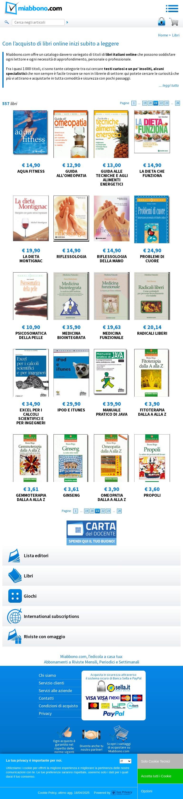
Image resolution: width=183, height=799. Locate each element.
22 (161, 103)
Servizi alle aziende (55, 690)
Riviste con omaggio (44, 636)
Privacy (45, 713)
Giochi (30, 596)
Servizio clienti (51, 683)
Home (163, 35)
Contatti (46, 698)
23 (166, 103)
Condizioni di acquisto (58, 705)
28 (177, 103)
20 (150, 103)
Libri (28, 576)
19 (144, 103)
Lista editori (36, 555)
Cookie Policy (47, 792)
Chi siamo (47, 675)
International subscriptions (51, 616)
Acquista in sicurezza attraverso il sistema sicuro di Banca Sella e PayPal (113, 695)
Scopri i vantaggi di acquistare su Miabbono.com (119, 739)
